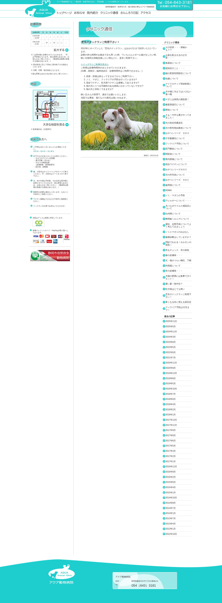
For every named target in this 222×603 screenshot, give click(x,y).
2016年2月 (170, 477)
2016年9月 (170, 472)
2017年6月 (170, 440)
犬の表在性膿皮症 (174, 123)
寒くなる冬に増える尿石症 (178, 302)
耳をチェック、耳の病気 (177, 250)
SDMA (168, 190)
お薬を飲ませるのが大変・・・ (176, 56)
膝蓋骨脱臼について (175, 104)
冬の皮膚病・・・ (174, 271)
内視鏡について (173, 266)
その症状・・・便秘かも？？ (176, 48)
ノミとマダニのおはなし (177, 232)
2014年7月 (170, 508)
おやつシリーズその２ (176, 169)
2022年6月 (170, 352)
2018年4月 (170, 404)
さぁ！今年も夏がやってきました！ (178, 116)
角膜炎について (173, 63)
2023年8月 (170, 342)
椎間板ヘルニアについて (177, 219)
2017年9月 (170, 430)
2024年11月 (171, 331)
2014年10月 (171, 497)
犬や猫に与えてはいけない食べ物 (178, 92)
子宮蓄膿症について (175, 138)
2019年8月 (170, 378)
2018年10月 (171, 389)
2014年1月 (170, 513)
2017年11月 (171, 425)
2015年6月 (170, 482)
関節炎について (173, 154)
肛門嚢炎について (174, 149)
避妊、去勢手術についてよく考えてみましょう (178, 225)
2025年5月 (170, 326)
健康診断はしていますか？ (178, 237)
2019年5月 (170, 383)
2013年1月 (170, 529)
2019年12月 (171, 373)
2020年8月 (170, 368)
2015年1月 (170, 492)
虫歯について (171, 78)
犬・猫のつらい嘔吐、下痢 (178, 260)
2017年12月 (171, 420)
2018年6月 (170, 399)
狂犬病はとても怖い (175, 289)
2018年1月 (170, 414)
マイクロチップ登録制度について (178, 85)
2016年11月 (171, 466)
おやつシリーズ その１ (177, 180)
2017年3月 (170, 451)
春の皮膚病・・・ (174, 255)
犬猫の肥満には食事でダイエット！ (178, 277)
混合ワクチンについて (176, 164)
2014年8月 (170, 503)
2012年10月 (171, 534)
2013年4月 (170, 524)
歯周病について (173, 185)
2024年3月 (170, 337)
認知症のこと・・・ (175, 68)
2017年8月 (170, 435)
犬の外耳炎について (175, 175)
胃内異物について (174, 159)
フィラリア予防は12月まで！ (177, 308)
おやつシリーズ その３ (177, 133)
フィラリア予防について (177, 143)
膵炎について (171, 110)
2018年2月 (170, 409)
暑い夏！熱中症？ (174, 284)
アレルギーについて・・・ (178, 200)
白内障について (173, 213)
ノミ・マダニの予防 (175, 195)
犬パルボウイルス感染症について (178, 207)
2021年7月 (170, 357)
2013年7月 (170, 518)
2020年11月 (171, 363)
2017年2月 (170, 456)
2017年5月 (170, 446)
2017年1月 (170, 461)
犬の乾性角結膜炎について (178, 128)
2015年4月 (170, 487)
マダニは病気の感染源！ (177, 99)
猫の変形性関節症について (178, 73)
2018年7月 (170, 394)
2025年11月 (171, 321)
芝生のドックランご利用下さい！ (178, 295)
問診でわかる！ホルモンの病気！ (178, 243)
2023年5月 (170, 347)
